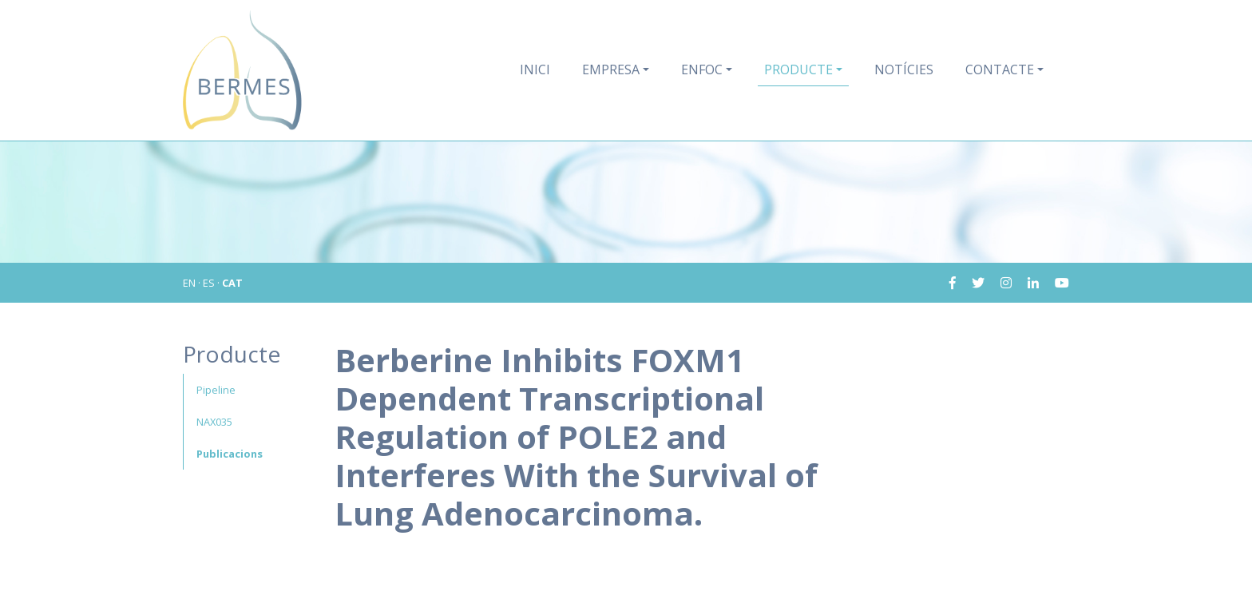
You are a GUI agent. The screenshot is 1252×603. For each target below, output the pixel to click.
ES (209, 283)
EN (189, 283)
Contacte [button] (999, 69)
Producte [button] (798, 69)
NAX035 (214, 422)
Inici (535, 69)
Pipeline (216, 390)
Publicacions (229, 453)
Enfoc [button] (702, 69)
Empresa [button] (611, 69)
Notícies (903, 69)
